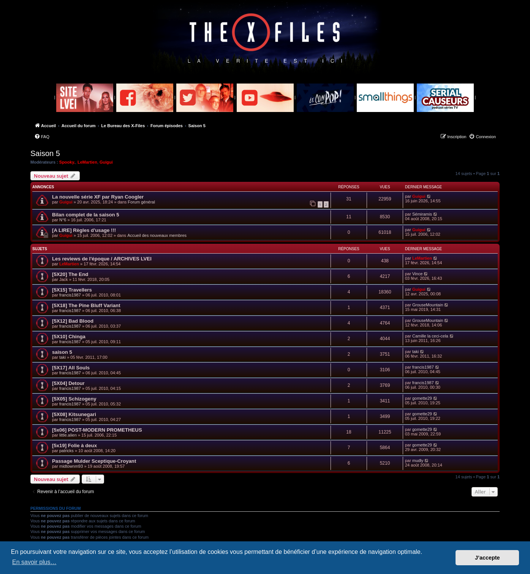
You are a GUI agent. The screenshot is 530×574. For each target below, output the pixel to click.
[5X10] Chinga (68, 336)
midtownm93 (71, 466)
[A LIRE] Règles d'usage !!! (84, 230)
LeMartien (87, 162)
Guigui (106, 162)
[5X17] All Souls (71, 368)
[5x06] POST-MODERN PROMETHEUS (97, 430)
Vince (417, 273)
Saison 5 (45, 153)
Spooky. (67, 162)
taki (62, 357)
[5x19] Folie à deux (74, 445)
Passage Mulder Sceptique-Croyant (94, 461)
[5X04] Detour (68, 383)
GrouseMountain (427, 305)
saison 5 (62, 352)
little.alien (68, 435)
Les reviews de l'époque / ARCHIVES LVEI (102, 259)
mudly (417, 460)
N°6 (62, 220)
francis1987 (70, 295)
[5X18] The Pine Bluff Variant (86, 305)
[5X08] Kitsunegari (74, 414)
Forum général (141, 202)
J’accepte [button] (487, 558)
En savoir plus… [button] (34, 562)
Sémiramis (422, 214)
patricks (66, 450)
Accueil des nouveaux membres (157, 235)
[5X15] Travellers (72, 290)
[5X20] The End (70, 274)
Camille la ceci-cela (430, 336)
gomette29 (422, 398)
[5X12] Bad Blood (72, 321)
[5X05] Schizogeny (74, 399)
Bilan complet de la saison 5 (85, 215)
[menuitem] (41, 136)
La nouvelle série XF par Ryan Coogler (98, 197)
